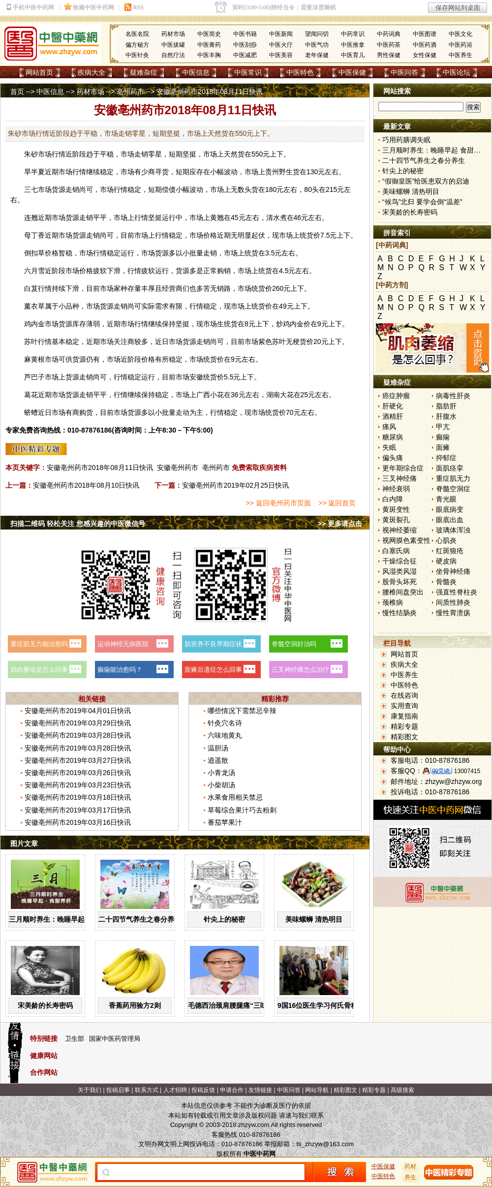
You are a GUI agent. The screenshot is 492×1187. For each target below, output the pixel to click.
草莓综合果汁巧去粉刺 (242, 810)
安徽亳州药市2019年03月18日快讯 (78, 797)
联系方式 (146, 1090)
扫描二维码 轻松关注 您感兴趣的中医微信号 (77, 524)
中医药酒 (424, 44)
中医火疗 (281, 44)
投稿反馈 (203, 1090)
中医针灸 (137, 55)
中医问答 (404, 72)
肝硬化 (392, 406)
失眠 (389, 447)
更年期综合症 (403, 468)
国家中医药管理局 (114, 1038)
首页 (17, 91)
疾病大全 (91, 72)
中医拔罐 (173, 44)
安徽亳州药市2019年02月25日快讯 (235, 485)
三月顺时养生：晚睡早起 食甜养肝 (61, 919)
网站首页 (39, 72)
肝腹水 (446, 416)
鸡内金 (34, 324)
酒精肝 (392, 416)
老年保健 (317, 55)
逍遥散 (218, 760)
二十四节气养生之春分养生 (139, 919)
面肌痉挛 (449, 468)
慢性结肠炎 (399, 613)
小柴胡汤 (221, 785)
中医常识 (248, 72)
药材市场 (173, 34)
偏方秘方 (137, 44)
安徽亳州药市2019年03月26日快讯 (78, 773)
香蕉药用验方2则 (135, 1005)
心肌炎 (446, 540)
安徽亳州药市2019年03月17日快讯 (78, 810)
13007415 (467, 771)
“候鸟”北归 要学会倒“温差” (422, 202)
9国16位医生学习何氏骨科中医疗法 (331, 1005)
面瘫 (443, 447)
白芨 (31, 288)
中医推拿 (353, 44)
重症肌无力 (453, 478)
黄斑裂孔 (396, 520)
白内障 (392, 499)
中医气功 (317, 44)
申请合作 (232, 1090)
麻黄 (31, 359)
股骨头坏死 (399, 582)
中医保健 (352, 72)
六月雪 (34, 271)
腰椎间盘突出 (403, 592)
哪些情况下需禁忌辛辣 (242, 711)
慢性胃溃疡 (453, 613)
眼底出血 (449, 520)
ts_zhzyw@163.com (325, 1144)
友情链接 (260, 1090)
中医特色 (300, 72)
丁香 (38, 235)
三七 (31, 189)
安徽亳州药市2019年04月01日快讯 (78, 711)
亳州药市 (130, 91)
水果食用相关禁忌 (235, 797)
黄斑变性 (396, 509)
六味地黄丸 (225, 735)
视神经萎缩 (399, 530)
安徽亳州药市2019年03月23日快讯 (78, 785)
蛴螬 (31, 412)
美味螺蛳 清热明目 (313, 919)
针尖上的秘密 (224, 919)
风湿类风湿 (399, 571)
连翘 (31, 217)
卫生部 (74, 1038)
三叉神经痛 (399, 478)
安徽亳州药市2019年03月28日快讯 (78, 735)
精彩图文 (404, 737)
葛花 (31, 395)
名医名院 (137, 34)
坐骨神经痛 (453, 571)
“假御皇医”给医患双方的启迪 (425, 181)
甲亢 (443, 427)
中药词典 (388, 34)
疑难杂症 (143, 72)
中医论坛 (456, 72)
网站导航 (317, 1090)
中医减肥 (245, 55)
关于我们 (89, 1090)
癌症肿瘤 (396, 396)
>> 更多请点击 (340, 524)
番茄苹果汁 (225, 822)
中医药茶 (388, 44)
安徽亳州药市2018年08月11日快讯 (100, 467)
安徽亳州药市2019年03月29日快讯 (78, 723)
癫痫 (443, 437)
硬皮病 (446, 561)
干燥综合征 (399, 561)
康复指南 (404, 716)
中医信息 (196, 72)
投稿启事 (118, 1090)
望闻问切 (317, 34)
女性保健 (424, 55)
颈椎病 (392, 602)
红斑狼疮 (449, 551)
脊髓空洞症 (453, 489)
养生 (411, 1177)
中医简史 (209, 34)
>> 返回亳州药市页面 (278, 503)
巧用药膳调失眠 (406, 140)
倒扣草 (34, 253)
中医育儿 (353, 55)
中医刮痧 (245, 44)
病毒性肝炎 (453, 396)
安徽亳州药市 (177, 467)
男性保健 (388, 55)
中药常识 (353, 34)
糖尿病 (392, 437)
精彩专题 (404, 726)
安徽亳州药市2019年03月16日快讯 (78, 822)
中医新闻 (281, 34)
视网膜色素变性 (406, 540)
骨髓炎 (446, 582)
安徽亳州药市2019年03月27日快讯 (78, 760)
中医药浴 (460, 44)
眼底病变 (449, 509)
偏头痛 (392, 458)
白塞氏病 (396, 551)
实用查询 (404, 706)
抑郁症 (446, 458)
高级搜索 (402, 1090)
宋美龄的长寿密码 (45, 1005)
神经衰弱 (396, 489)
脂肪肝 (446, 406)
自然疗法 (173, 55)
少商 (148, 172)
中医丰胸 (209, 55)
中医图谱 (424, 34)
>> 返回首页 (337, 503)
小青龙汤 (221, 773)
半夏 (38, 172)
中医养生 (460, 55)
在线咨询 (404, 695)
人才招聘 (175, 1090)
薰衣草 (34, 306)
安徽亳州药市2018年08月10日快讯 (86, 485)
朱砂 (31, 154)
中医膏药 (209, 44)
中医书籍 (245, 34)
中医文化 (460, 34)
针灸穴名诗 (225, 723)
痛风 (389, 427)
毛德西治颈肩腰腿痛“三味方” (232, 1005)
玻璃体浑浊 (453, 530)
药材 (411, 1166)
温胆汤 (218, 748)
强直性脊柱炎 (456, 592)
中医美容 (281, 55)
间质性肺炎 (453, 602)
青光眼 (446, 499)
